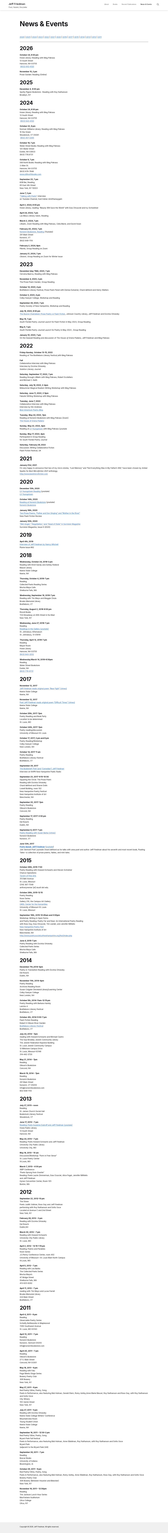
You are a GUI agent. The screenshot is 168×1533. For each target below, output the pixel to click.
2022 (47, 37)
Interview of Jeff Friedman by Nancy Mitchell (39, 544)
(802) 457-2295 (27, 138)
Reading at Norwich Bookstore (33, 502)
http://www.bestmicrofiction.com (34, 474)
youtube (49, 847)
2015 (76, 37)
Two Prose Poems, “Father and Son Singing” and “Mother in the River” (50, 513)
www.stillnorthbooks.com (30, 174)
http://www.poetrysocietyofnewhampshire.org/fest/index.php (46, 936)
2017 (71, 37)
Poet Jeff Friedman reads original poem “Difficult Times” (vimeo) (47, 702)
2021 (53, 37)
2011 (100, 37)
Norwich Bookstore (28, 505)
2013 (88, 37)
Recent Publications (129, 4)
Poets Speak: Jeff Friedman (32, 847)
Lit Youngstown (36, 429)
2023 (40, 37)
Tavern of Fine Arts (28, 876)
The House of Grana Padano (32, 421)
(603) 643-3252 (27, 654)
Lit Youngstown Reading (30, 491)
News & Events (146, 4)
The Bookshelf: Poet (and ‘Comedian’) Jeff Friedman (42, 769)
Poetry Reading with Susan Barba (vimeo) (38, 833)
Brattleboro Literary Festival (31, 1026)
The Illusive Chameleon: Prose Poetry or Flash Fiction (42, 314)
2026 (22, 37)
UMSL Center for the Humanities (33, 904)
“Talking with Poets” (28, 196)
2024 (34, 37)
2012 (94, 37)
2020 (58, 37)
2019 (65, 37)
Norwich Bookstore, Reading (32, 232)
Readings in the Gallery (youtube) (34, 629)
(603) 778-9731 (26, 671)
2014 (82, 37)
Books (115, 4)
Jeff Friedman (17, 3)
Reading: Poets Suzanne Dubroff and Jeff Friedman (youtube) (46, 1125)
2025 (28, 37)
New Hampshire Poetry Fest (32, 927)
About (106, 4)
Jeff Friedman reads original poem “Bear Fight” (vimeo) (43, 689)
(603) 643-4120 (27, 66)
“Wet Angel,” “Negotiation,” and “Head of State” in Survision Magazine (50, 524)
